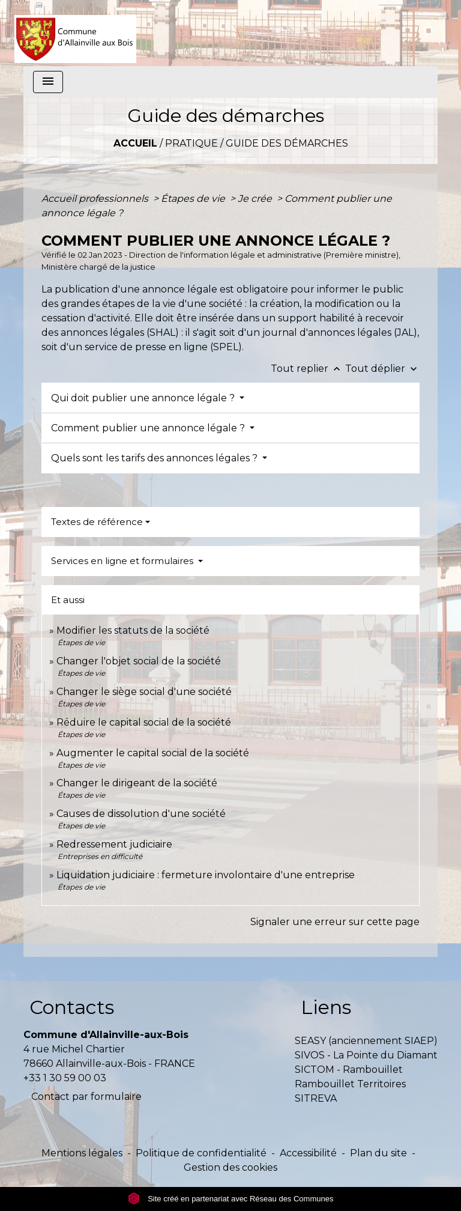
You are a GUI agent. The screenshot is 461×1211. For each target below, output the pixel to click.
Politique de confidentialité (201, 1153)
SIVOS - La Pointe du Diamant (366, 1055)
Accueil (135, 143)
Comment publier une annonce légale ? (149, 428)
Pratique (191, 143)
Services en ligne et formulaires (123, 560)
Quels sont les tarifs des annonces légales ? (155, 458)
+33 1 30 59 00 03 (64, 1078)
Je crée (256, 198)
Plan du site (378, 1153)
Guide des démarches (287, 143)
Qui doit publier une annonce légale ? (144, 398)
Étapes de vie (194, 198)
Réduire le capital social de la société (143, 722)
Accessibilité (308, 1153)
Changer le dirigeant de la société (136, 783)
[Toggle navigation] (48, 82)
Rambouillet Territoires (350, 1084)
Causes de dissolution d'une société (141, 813)
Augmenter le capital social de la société (152, 753)
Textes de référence (97, 521)
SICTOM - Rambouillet (349, 1069)
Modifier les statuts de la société (132, 630)
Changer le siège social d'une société (144, 691)
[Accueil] (75, 33)
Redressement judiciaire (114, 844)
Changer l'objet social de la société (138, 661)
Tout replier (308, 368)
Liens (326, 1007)
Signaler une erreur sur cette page (335, 921)
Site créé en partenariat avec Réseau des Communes (231, 1198)
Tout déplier (382, 368)
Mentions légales (81, 1153)
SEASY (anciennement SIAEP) (366, 1040)
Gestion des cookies (230, 1167)
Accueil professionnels (96, 198)
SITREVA (316, 1098)
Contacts (71, 1007)
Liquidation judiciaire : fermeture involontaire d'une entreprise (205, 875)
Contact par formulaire (86, 1096)
